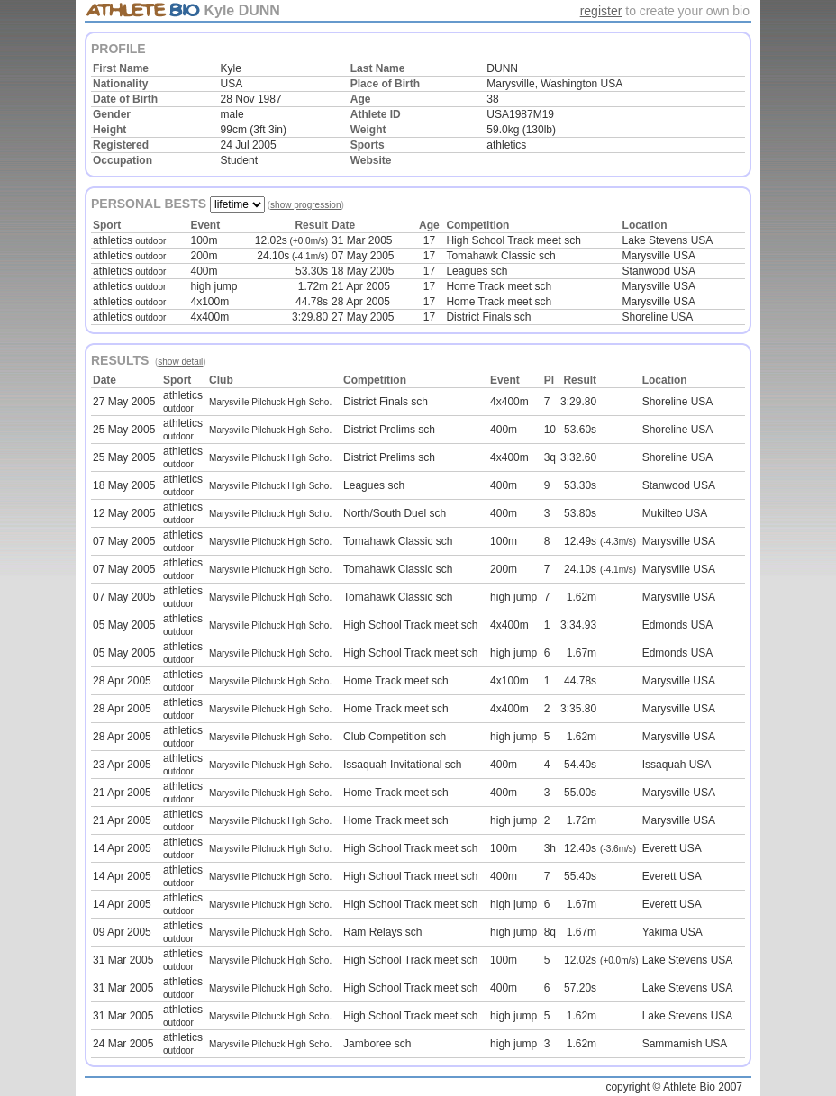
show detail (180, 362)
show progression (305, 205)
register (601, 11)
